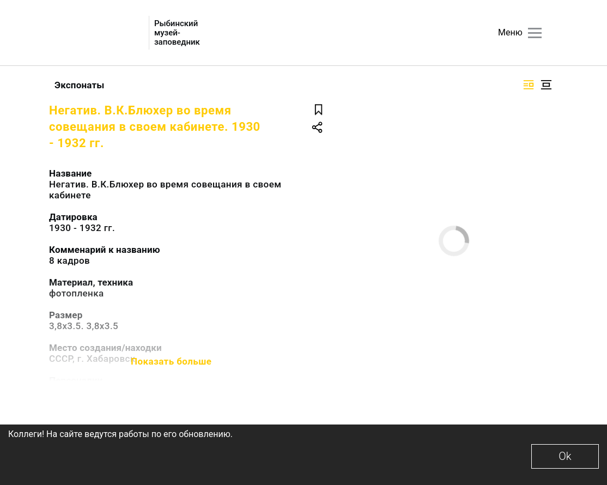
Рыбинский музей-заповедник (177, 33)
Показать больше (171, 361)
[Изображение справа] (528, 85)
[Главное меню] (535, 33)
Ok (565, 456)
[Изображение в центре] (546, 85)
